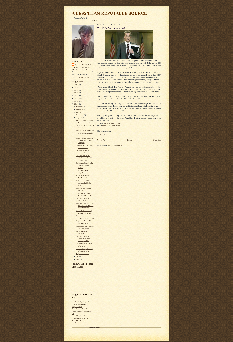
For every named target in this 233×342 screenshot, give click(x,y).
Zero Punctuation (77, 323)
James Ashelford (83, 64)
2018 (76, 90)
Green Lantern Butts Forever (81, 309)
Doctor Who (106, 125)
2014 (76, 101)
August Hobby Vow (82, 254)
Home (129, 140)
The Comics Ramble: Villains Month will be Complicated (84, 158)
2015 (76, 98)
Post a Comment (105, 135)
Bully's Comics (77, 307)
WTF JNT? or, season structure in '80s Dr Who (83, 183)
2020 (76, 85)
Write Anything (77, 320)
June (78, 259)
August (78, 118)
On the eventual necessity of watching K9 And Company (84, 140)
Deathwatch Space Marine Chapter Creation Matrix (84, 165)
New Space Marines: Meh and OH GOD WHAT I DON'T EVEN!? (84, 205)
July (77, 256)
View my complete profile (80, 77)
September (80, 115)
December (80, 107)
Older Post (157, 140)
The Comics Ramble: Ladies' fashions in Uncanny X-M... (83, 238)
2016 (76, 95)
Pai (73, 314)
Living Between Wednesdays (81, 311)
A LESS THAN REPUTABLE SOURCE (109, 13)
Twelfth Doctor (116, 125)
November (80, 109)
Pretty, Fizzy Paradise (79, 316)
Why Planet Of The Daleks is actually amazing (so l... (85, 133)
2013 (76, 104)
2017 (76, 93)
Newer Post (101, 140)
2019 (76, 87)
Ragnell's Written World (80, 318)
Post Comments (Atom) (117, 145)
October (79, 112)
